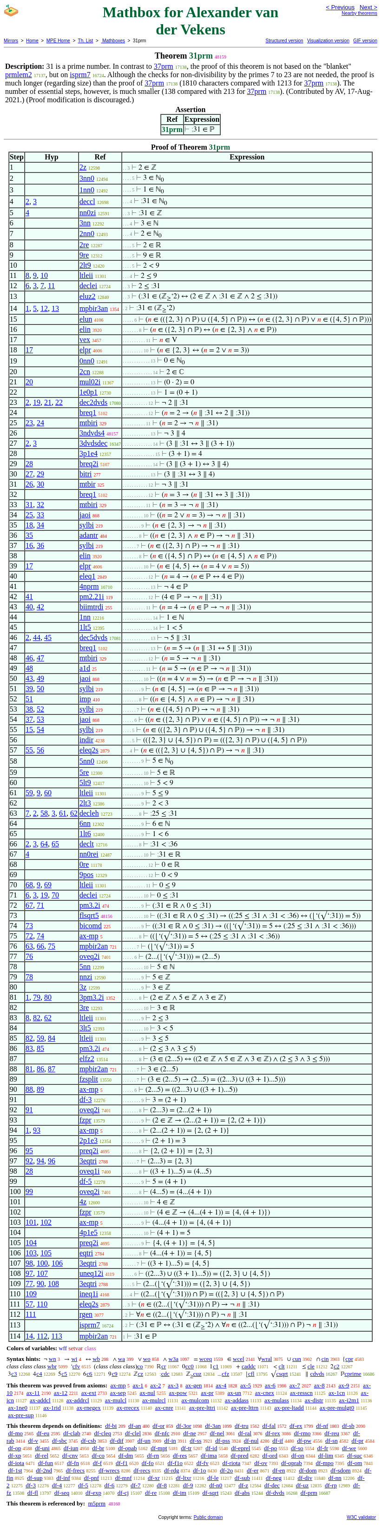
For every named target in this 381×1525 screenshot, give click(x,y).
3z (82, 987)
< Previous (340, 7)
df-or (158, 1425)
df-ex (295, 1425)
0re (84, 864)
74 (40, 936)
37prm (163, 66)
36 (40, 545)
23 (29, 423)
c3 (14, 1373)
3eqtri (88, 1161)
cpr (349, 1358)
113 (56, 1336)
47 (40, 658)
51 (29, 699)
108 (53, 1283)
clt (282, 1366)
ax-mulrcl (154, 1400)
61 (62, 813)
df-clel (133, 1433)
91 (29, 1110)
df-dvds (275, 1492)
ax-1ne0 (17, 1407)
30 (40, 484)
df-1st (15, 1470)
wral (266, 1358)
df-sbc (59, 1440)
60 (48, 793)
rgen (85, 1314)
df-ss (195, 1440)
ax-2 (155, 1385)
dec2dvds (93, 402)
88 (29, 1089)
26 (29, 484)
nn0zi (87, 213)
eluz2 (87, 296)
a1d (84, 668)
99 (29, 1191)
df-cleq (103, 1433)
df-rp (331, 1485)
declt (86, 844)
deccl (87, 201)
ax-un (234, 1392)
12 (44, 308)
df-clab (71, 1433)
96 (51, 1161)
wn (52, 1358)
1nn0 (86, 190)
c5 (64, 1373)
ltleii (86, 275)
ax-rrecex (128, 1407)
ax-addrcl (77, 1400)
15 (29, 729)
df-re (151, 1492)
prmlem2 (18, 75)
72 (29, 936)
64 (44, 844)
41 (29, 597)
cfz (225, 1373)
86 (40, 1069)
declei (88, 286)
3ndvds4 (92, 433)
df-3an (213, 1425)
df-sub (242, 1477)
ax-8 (319, 1385)
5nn (85, 966)
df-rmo (302, 1433)
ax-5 (245, 1385)
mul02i (89, 382)
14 (29, 1336)
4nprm (89, 586)
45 (48, 637)
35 (29, 535)
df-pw (304, 1440)
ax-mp (89, 936)
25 (29, 515)
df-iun (71, 1448)
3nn (85, 223)
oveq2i (89, 956)
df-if (277, 1440)
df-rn (153, 1455)
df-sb (348, 1425)
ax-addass (237, 1400)
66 (40, 946)
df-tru (242, 1425)
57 (29, 1304)
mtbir (87, 484)
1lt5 (85, 627)
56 (40, 750)
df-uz (302, 1485)
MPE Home (58, 40)
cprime (353, 1373)
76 (29, 956)
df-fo (148, 1462)
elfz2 (86, 1059)
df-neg (274, 1477)
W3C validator (361, 1517)
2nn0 (86, 234)
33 (40, 515)
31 (29, 504)
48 (29, 668)
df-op (14, 1448)
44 (36, 637)
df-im (179, 1492)
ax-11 (33, 1392)
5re (84, 772)
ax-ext (88, 1392)
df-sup (34, 1477)
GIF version (365, 40)
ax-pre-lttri (202, 1407)
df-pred (239, 1455)
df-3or (183, 1425)
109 (31, 1294)
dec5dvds (93, 637)
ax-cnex (264, 1392)
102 (46, 1222)
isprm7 (80, 75)
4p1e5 (88, 1232)
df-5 (85, 1181)
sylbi (86, 525)
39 (29, 689)
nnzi (85, 977)
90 (40, 1283)
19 (36, 402)
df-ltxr (183, 1477)
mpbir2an (93, 946)
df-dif (117, 1440)
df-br (98, 1448)
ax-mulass (276, 1400)
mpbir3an (93, 308)
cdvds (317, 1373)
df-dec (272, 1485)
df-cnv (70, 1455)
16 (29, 545)
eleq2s (89, 750)
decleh (89, 813)
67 (29, 905)
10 (44, 275)
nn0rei (89, 854)
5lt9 (85, 782)
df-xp (14, 1455)
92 (29, 1161)
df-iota (16, 1462)
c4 (39, 1373)
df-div (304, 1477)
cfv (76, 1366)
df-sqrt (211, 1492)
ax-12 (61, 1392)
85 (40, 1048)
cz (140, 1373)
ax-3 (173, 1385)
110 (42, 1304)
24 (40, 423)
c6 (89, 1373)
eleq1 (87, 576)
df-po (270, 1448)
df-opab (127, 1448)
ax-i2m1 (349, 1400)
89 (40, 1089)
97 (29, 1273)
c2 (336, 1366)
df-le (213, 1477)
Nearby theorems (359, 13)
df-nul (251, 1440)
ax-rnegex (89, 1407)
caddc (249, 1366)
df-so (297, 1448)
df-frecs (75, 1470)
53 (40, 719)
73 (29, 926)
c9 (114, 1373)
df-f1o (175, 1462)
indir (86, 740)
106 (57, 1263)
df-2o (226, 1470)
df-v (33, 1440)
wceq (205, 1358)
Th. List (85, 40)
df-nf (322, 1425)
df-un (144, 1440)
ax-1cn (336, 1392)
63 (29, 946)
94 (40, 1161)
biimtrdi (91, 607)
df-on (297, 1455)
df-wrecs (109, 1470)
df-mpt (159, 1448)
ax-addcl (40, 1400)
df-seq (62, 1492)
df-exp (93, 1492)
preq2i (89, 1151)
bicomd (90, 926)
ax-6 (270, 1385)
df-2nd (44, 1470)
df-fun (45, 1462)
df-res (180, 1455)
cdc (165, 1373)
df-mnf (123, 1477)
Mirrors (11, 40)
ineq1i (88, 1294)
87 (51, 1069)
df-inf (63, 1477)
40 (29, 607)
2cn (84, 372)
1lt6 (85, 834)
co (140, 1366)
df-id (211, 1448)
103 (31, 1253)
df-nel (217, 1433)
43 (29, 678)
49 (40, 678)
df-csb (88, 1440)
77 (29, 1283)
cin (325, 1358)
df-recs (141, 1470)
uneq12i (91, 1273)
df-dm (125, 1455)
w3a (173, 1358)
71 (40, 905)
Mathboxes (113, 40)
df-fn (73, 1462)
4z (82, 1202)
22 (59, 402)
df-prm (309, 1492)
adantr (88, 535)
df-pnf (91, 1477)
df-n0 (215, 1485)
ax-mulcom (195, 1400)
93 (36, 1130)
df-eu (43, 1433)
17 (29, 350)
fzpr (85, 1120)
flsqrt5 (89, 915)
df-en (278, 1470)
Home (32, 40)
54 (40, 729)
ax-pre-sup (21, 1415)
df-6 (110, 1485)
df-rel (41, 1455)
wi (74, 1358)
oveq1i (89, 1171)
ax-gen (193, 1385)
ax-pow (178, 1392)
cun (296, 1358)
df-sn (331, 1440)
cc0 (189, 1366)
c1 (215, 1366)
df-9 (188, 1485)
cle (311, 1366)
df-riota (231, 1462)
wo (147, 1358)
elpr (85, 350)
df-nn (335, 1477)
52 (40, 709)
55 (29, 750)
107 (42, 1273)
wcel (238, 1358)
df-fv (203, 1462)
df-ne (189, 1433)
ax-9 (344, 1385)
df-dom (307, 1470)
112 (42, 1336)
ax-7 (294, 1385)
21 (48, 402)
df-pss (222, 1440)
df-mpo (325, 1462)
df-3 (85, 1099)
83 (29, 1048)
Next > (368, 7)
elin (85, 329)
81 (29, 1069)
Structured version (284, 40)
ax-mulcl (115, 1400)
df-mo (15, 1433)
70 (55, 895)
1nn (85, 617)
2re (84, 245)
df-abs (242, 1492)
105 (46, 1253)
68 (29, 885)
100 (42, 1263)
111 (31, 1314)
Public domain (208, 1517)
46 (29, 658)
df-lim (326, 1455)
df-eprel (240, 1448)
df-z (243, 1485)
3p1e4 (88, 453)
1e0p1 (88, 392)
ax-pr (207, 1392)
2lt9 (85, 265)
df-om (355, 1462)
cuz (197, 1373)
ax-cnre (164, 1407)
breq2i (89, 464)
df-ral (244, 1433)
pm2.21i (91, 597)
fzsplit (88, 1079)
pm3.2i (89, 905)
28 (29, 464)
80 (48, 997)
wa (121, 1358)
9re (84, 255)
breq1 (87, 412)
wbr (52, 1366)
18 (29, 525)
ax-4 (221, 1385)
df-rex (272, 1433)
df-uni (42, 1448)
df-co (98, 1455)
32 (40, 504)
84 (51, 1038)
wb (96, 1358)
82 (36, 1018)
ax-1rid (52, 1407)
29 (40, 474)
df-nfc (162, 1433)
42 (40, 607)
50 (40, 689)
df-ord (269, 1455)
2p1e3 (88, 1140)
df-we (349, 1448)
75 (51, 946)
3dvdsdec (93, 443)
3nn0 (86, 178)
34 (40, 525)
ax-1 (138, 1385)
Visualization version (328, 40)
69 (48, 885)
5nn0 (86, 761)
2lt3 (85, 803)
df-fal (269, 1425)
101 (31, 1222)
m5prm (96, 1503)
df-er (252, 1470)
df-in (170, 1440)
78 (29, 977)
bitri (85, 474)
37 (29, 719)
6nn (85, 823)
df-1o (199, 1470)
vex (84, 339)
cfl (251, 1373)
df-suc (354, 1455)
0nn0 (86, 361)
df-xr (154, 1477)
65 (55, 844)
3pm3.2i (91, 997)
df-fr (322, 1448)
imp (85, 699)
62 (74, 813)
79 (36, 997)
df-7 (136, 1485)
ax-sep (118, 1392)
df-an (134, 1425)
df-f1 (122, 1462)
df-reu (331, 1433)
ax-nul (147, 1392)
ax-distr (314, 1400)
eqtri (86, 1253)
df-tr (186, 1448)
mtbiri (88, 423)
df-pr (357, 1440)
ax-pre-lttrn (244, 1407)
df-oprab (291, 1462)
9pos (86, 874)
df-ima (209, 1455)
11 (51, 286)
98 (29, 1263)
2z (82, 167)
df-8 (162, 1485)
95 (29, 1151)
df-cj (123, 1492)
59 (29, 793)
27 (29, 474)
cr (163, 1366)
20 (29, 382)
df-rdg (171, 1470)
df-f (97, 1462)
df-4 (57, 1485)
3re (84, 1007)
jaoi (85, 515)
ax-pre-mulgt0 (337, 1407)
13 (55, 308)
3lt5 (85, 1028)
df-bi (111, 1425)
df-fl (32, 1492)
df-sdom (340, 1470)
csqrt (282, 1373)
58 (44, 813)
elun (85, 319)
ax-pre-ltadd (289, 1407)
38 (29, 709)
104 (31, 1243)
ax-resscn (301, 1392)
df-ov (260, 1462)
